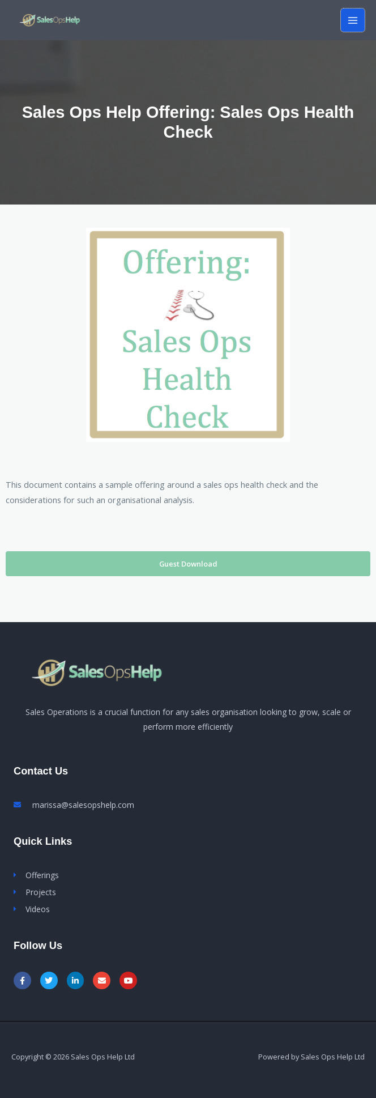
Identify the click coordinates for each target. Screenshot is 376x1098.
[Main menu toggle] (353, 20)
